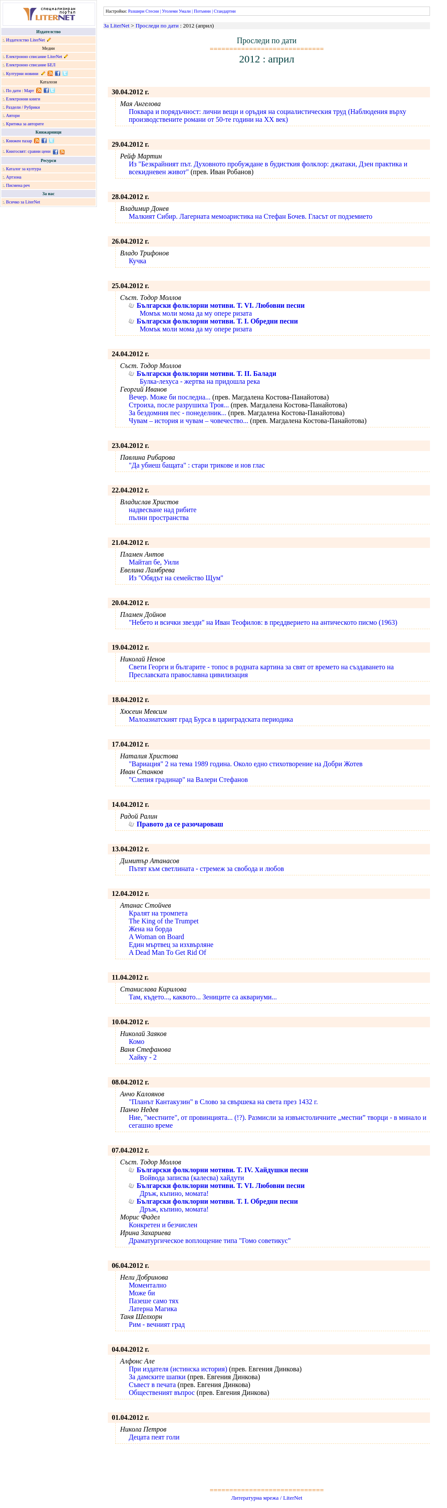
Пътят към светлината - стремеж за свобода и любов (206, 868)
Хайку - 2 (143, 1057)
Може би (142, 1293)
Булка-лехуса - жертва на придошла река (200, 381)
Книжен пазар (19, 140)
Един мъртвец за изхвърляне (171, 944)
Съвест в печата (152, 1384)
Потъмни (202, 11)
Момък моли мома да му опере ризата (196, 313)
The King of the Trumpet (164, 921)
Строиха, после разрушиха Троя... (179, 405)
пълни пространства (159, 517)
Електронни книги (23, 98)
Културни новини (22, 73)
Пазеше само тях (154, 1301)
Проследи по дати (157, 25)
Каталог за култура (23, 168)
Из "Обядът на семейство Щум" (176, 578)
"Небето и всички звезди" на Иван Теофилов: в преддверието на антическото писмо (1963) (263, 622)
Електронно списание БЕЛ (30, 64)
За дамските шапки (157, 1377)
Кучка (137, 261)
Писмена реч (18, 185)
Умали (185, 11)
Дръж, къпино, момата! (174, 1193)
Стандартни (225, 11)
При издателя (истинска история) (178, 1369)
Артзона (13, 177)
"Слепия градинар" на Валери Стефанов (188, 779)
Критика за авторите (25, 123)
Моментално (147, 1285)
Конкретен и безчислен (163, 1225)
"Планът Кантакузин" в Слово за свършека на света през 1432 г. (223, 1101)
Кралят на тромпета (158, 913)
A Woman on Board (156, 936)
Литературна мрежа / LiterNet (266, 1497)
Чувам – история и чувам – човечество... (188, 420)
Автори (13, 115)
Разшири (136, 11)
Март (29, 90)
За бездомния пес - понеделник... (177, 413)
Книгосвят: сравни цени (28, 151)
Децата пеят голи (154, 1437)
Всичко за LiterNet (23, 202)
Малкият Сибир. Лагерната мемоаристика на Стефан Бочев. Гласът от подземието (250, 216)
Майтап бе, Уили (154, 562)
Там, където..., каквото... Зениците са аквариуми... (203, 997)
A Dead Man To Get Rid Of (167, 952)
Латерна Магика (153, 1308)
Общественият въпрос (162, 1392)
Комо (136, 1041)
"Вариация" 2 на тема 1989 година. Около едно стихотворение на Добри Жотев (246, 764)
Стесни (152, 11)
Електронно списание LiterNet (34, 56)
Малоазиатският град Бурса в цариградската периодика (211, 719)
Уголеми (170, 11)
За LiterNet (116, 25)
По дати (13, 90)
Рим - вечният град (157, 1324)
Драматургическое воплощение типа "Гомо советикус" (210, 1240)
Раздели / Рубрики (23, 107)
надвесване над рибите (162, 509)
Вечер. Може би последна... (169, 397)
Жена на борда (150, 929)
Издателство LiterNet (25, 40)
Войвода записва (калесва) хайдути (192, 1177)
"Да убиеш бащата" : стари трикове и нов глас (197, 465)
